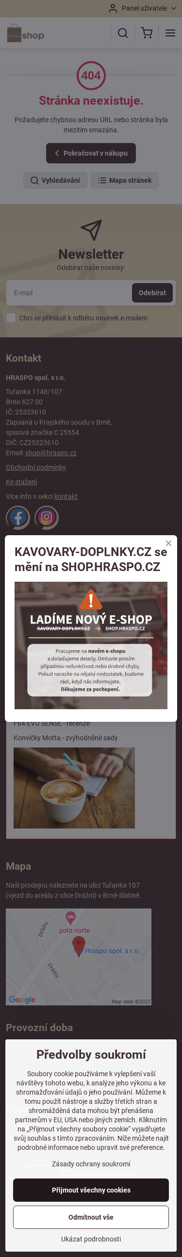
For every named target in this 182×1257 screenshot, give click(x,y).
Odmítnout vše (91, 1217)
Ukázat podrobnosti (91, 1239)
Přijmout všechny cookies (91, 1190)
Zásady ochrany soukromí (91, 1164)
